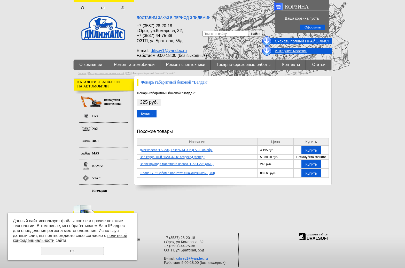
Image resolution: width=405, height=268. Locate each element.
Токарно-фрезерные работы (243, 64)
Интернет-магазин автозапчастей (106, 73)
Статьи (318, 64)
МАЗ (95, 153)
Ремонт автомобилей (134, 64)
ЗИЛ (95, 141)
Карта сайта (123, 8)
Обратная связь (103, 8)
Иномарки (99, 190)
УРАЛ (96, 178)
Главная (82, 8)
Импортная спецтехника (112, 102)
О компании (90, 64)
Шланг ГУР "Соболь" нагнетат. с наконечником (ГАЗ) (177, 173)
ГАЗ (128, 73)
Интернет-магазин (291, 51)
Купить (146, 114)
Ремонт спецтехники (185, 64)
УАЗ (95, 128)
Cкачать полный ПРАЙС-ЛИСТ (302, 41)
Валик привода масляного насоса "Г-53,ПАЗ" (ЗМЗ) (177, 164)
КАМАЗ (97, 166)
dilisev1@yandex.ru (169, 50)
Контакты (291, 64)
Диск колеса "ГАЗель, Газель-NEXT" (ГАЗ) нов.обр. (176, 150)
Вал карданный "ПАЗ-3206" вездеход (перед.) (172, 157)
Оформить (313, 27)
